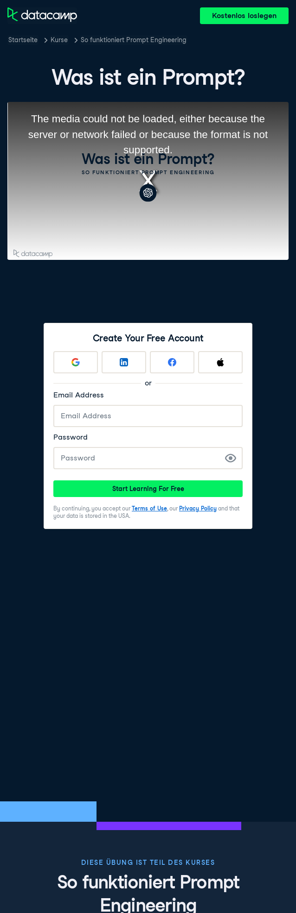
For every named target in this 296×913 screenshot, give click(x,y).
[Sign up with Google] (75, 362)
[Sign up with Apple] (220, 362)
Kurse (59, 40)
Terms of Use (149, 508)
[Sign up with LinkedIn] (124, 362)
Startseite (23, 40)
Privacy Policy (198, 508)
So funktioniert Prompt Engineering (134, 40)
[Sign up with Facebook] (172, 362)
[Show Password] (230, 458)
